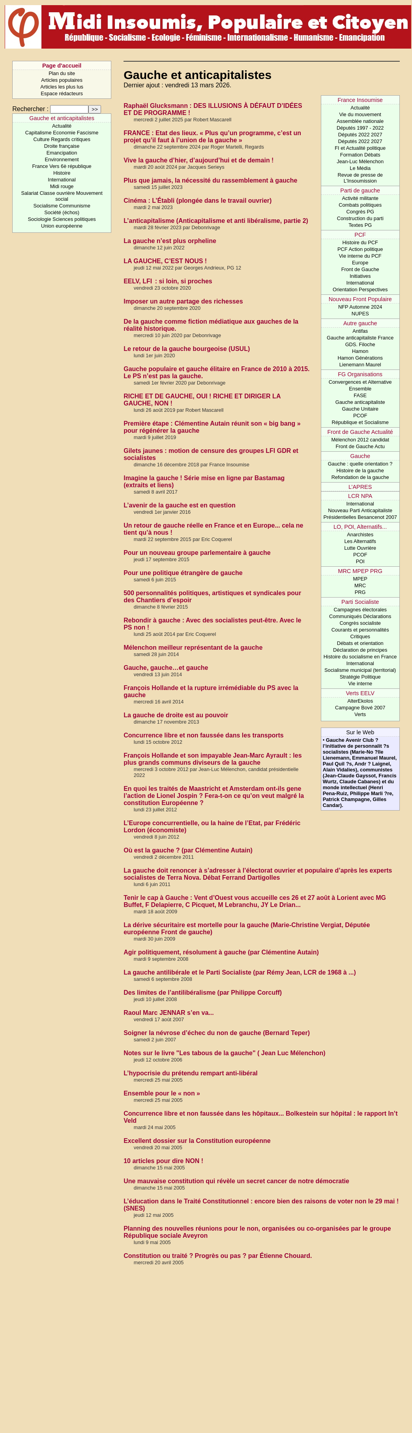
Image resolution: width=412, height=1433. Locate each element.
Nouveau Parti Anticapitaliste (360, 510)
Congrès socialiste (360, 623)
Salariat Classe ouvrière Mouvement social (61, 196)
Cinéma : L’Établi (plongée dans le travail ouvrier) (198, 200)
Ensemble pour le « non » (162, 1093)
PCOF (360, 416)
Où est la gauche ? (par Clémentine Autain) (188, 850)
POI (360, 561)
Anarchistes (360, 534)
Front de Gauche (360, 269)
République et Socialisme (359, 422)
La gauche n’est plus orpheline (170, 241)
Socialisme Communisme (61, 206)
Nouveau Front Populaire (360, 299)
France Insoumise (360, 100)
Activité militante (360, 198)
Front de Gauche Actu (360, 446)
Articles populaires (61, 80)
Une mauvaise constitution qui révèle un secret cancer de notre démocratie (236, 1181)
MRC (360, 585)
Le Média (360, 168)
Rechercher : (30, 109)
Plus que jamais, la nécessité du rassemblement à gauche (210, 180)
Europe (360, 263)
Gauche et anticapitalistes (61, 118)
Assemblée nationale (360, 121)
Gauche (360, 456)
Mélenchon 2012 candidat (360, 440)
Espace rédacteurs (62, 93)
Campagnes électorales (359, 610)
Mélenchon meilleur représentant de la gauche (193, 647)
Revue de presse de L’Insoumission (360, 178)
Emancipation (62, 153)
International (61, 180)
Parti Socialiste (360, 602)
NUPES (360, 314)
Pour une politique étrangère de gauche (183, 572)
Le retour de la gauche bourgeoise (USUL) (187, 348)
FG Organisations (360, 374)
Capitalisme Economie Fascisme (62, 133)
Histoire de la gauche (360, 470)
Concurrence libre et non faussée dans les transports (203, 735)
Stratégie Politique (360, 677)
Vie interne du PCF (360, 256)
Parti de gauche (360, 190)
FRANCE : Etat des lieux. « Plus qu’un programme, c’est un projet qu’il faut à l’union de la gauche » (212, 136)
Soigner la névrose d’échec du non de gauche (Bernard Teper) (217, 1032)
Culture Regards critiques (61, 139)
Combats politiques (360, 205)
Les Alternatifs (360, 541)
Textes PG (360, 225)
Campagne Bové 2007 (360, 708)
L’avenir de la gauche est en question (180, 505)
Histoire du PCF (360, 242)
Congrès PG (360, 212)
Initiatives (360, 276)
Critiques (360, 636)
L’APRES (360, 487)
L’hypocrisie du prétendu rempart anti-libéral (191, 1073)
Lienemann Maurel (360, 365)
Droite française (62, 146)
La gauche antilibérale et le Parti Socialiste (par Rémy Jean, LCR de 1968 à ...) (240, 972)
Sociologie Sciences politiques (62, 219)
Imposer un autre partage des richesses (183, 301)
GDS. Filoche (360, 344)
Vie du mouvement (360, 114)
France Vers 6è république (62, 166)
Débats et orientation (360, 643)
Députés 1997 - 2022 (360, 128)
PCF (360, 235)
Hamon (360, 351)
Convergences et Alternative (360, 382)
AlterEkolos (360, 701)
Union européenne (61, 226)
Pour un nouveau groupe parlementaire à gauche (197, 552)
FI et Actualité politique (360, 148)
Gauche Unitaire (360, 409)
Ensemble (360, 389)
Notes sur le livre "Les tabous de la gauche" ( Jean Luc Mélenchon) (224, 1053)
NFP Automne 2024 (360, 307)
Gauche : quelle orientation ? (360, 464)
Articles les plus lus (61, 87)
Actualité (61, 126)
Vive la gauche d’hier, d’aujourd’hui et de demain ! (198, 160)
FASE (360, 395)
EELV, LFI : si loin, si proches (168, 281)
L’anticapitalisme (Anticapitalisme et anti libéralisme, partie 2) (216, 220)
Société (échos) (61, 212)
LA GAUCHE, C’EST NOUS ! (165, 261)
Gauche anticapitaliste (360, 402)
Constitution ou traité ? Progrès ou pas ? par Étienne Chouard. (218, 1255)
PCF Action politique (360, 249)
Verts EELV (360, 693)
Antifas (360, 331)
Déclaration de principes (360, 650)
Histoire (61, 173)
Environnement (62, 159)
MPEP (360, 579)
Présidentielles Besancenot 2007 (360, 517)
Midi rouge (62, 186)
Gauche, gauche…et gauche (166, 667)
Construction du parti (360, 218)
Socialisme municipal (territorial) (360, 670)
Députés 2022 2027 (360, 135)
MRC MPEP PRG (360, 571)
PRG (360, 592)
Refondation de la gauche (360, 477)
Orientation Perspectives (360, 289)
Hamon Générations (360, 358)
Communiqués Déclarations (360, 616)
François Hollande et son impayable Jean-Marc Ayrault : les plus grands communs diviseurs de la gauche (213, 759)
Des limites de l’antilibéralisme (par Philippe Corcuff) (203, 992)
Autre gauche (360, 323)
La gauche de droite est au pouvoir (176, 715)
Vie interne (360, 683)
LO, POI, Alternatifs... (360, 527)
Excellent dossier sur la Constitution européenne (197, 1140)
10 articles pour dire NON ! (163, 1161)
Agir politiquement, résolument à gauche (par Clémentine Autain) (221, 952)
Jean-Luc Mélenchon (360, 161)
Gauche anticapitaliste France (360, 338)
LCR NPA (360, 496)
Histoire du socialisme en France (360, 657)
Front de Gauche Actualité (360, 432)
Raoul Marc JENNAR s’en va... (169, 1012)
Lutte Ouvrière (360, 548)
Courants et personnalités (360, 630)
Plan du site (62, 73)
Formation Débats (360, 155)
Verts (360, 714)
